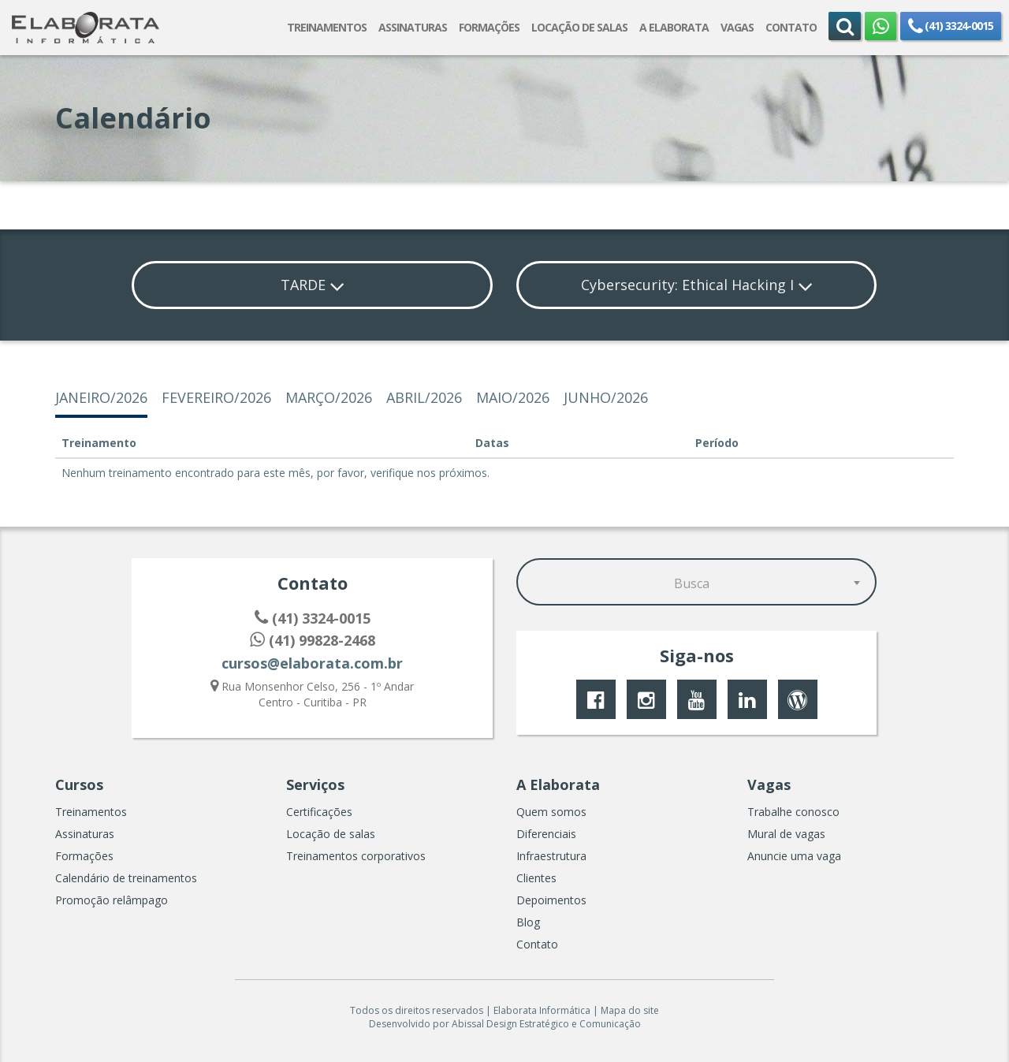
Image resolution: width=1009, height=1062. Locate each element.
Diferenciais (546, 833)
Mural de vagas (786, 833)
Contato (537, 944)
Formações (84, 855)
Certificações (319, 811)
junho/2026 (606, 397)
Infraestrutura (551, 855)
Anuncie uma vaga (794, 855)
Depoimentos (551, 899)
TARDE (312, 284)
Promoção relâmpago (111, 899)
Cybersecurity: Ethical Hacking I (697, 284)
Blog (528, 922)
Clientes (536, 877)
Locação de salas (330, 833)
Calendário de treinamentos (126, 877)
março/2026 (328, 397)
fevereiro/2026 (216, 397)
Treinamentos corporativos (356, 855)
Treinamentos (91, 811)
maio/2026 (512, 397)
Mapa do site (630, 1010)
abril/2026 (424, 397)
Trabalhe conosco (793, 811)
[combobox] (696, 581)
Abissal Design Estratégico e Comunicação (546, 1023)
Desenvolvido (399, 1023)
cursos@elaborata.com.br (312, 663)
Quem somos (551, 811)
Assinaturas (84, 833)
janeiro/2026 (101, 397)
